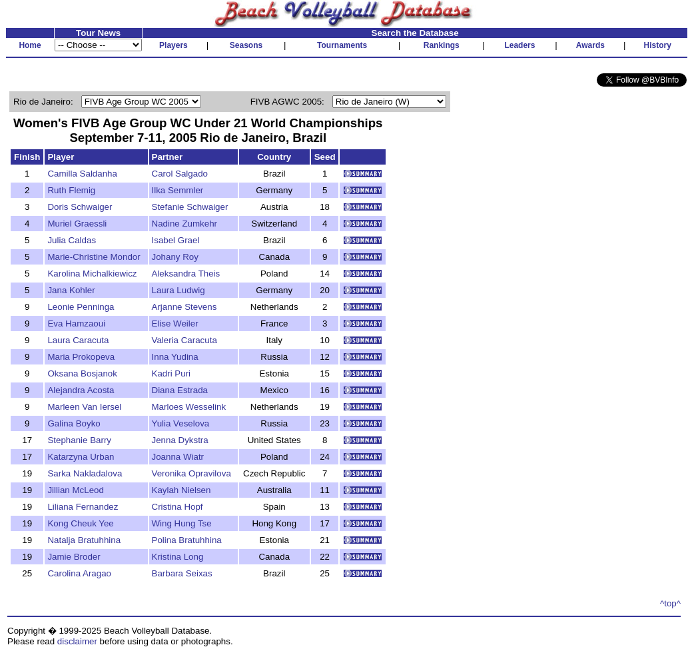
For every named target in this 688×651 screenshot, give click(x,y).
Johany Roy (175, 257)
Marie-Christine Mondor (93, 257)
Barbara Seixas (182, 573)
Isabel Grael (176, 240)
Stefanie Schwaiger (190, 207)
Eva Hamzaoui (76, 323)
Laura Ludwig (178, 290)
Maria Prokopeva (81, 357)
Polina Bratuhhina (187, 540)
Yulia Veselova (181, 423)
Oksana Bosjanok (82, 373)
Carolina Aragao (79, 573)
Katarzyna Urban (80, 457)
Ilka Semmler (178, 190)
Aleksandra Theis (186, 274)
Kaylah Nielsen (181, 490)
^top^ (670, 603)
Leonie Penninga (80, 307)
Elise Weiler (175, 323)
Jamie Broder (73, 557)
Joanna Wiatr (178, 457)
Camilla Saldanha (82, 174)
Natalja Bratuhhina (84, 540)
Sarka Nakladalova (84, 473)
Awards (590, 45)
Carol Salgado (180, 174)
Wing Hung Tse (182, 523)
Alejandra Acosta (80, 390)
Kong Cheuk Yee (80, 523)
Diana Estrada (180, 390)
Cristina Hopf (177, 507)
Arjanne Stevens (184, 307)
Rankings (442, 45)
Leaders (519, 45)
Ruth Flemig (71, 190)
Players (173, 45)
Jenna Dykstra (180, 440)
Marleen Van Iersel (84, 407)
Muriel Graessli (77, 224)
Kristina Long (178, 557)
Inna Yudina (175, 357)
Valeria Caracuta (184, 340)
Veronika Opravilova (191, 473)
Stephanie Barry (79, 440)
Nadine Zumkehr (185, 224)
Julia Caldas (71, 240)
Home (30, 45)
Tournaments (342, 45)
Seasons (246, 45)
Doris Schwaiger (79, 207)
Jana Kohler (71, 290)
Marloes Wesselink (189, 407)
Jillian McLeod (75, 490)
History (657, 45)
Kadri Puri (171, 373)
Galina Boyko (73, 423)
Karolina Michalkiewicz (92, 274)
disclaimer (77, 641)
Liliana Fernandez (82, 507)
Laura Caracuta (78, 340)
